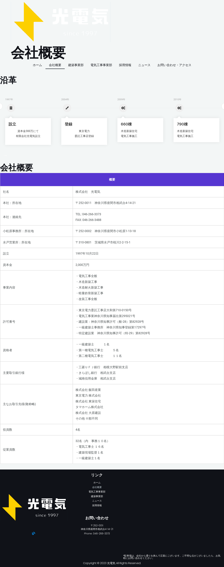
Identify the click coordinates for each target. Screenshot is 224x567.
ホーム (37, 65)
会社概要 (55, 65)
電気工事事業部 (101, 65)
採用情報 (125, 65)
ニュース (144, 65)
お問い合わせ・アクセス (174, 65)
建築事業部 (76, 65)
